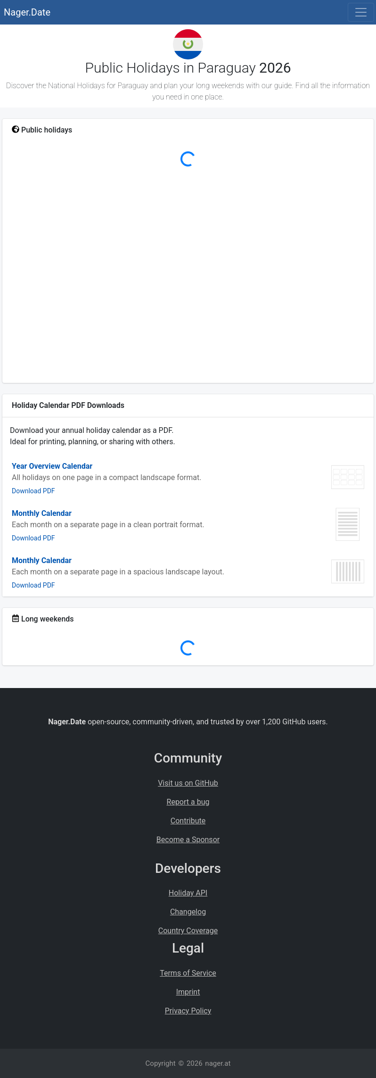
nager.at (217, 1063)
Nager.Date (27, 12)
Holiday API (188, 892)
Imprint (188, 991)
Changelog (188, 911)
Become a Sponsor (188, 839)
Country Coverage (188, 930)
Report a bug (188, 801)
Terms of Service (188, 973)
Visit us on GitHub (188, 783)
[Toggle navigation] (361, 12)
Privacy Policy (188, 1010)
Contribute (188, 820)
